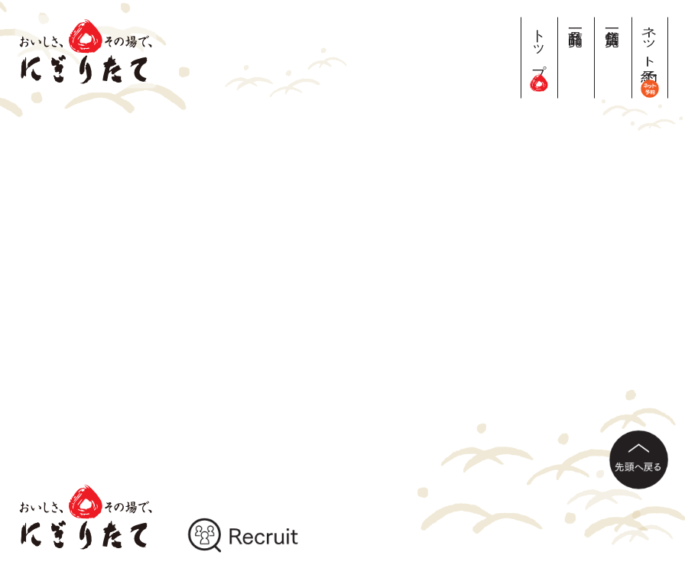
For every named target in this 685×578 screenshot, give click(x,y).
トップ (539, 54)
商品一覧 (576, 21)
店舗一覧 (613, 21)
